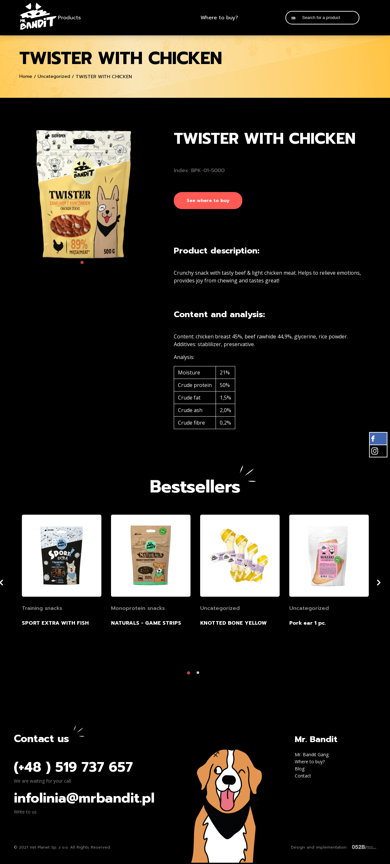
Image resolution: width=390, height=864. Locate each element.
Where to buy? (219, 18)
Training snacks (42, 609)
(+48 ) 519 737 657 (73, 768)
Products (69, 18)
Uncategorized (54, 76)
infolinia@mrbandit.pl (84, 799)
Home (25, 76)
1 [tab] (83, 264)
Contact (303, 777)
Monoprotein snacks (138, 609)
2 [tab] (200, 676)
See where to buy (208, 200)
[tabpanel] (83, 194)
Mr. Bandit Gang (312, 756)
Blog (299, 770)
